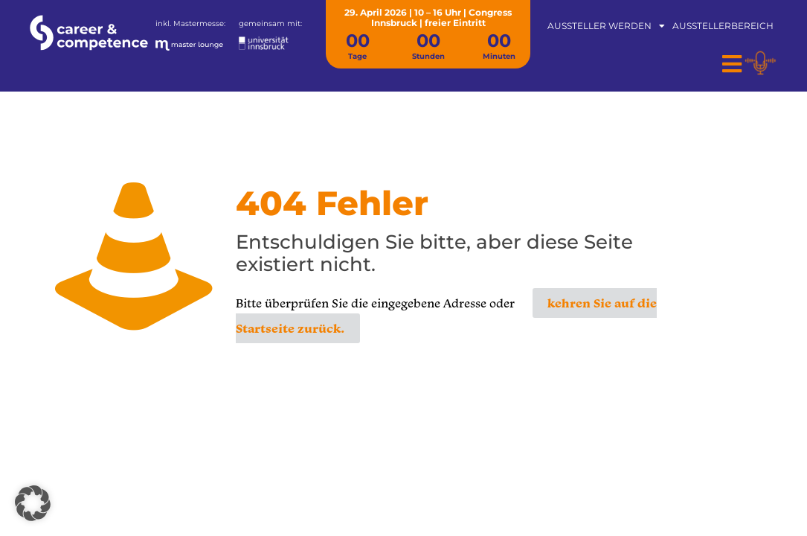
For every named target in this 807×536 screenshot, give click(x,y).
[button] (32, 503)
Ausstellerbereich (723, 25)
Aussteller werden (606, 26)
